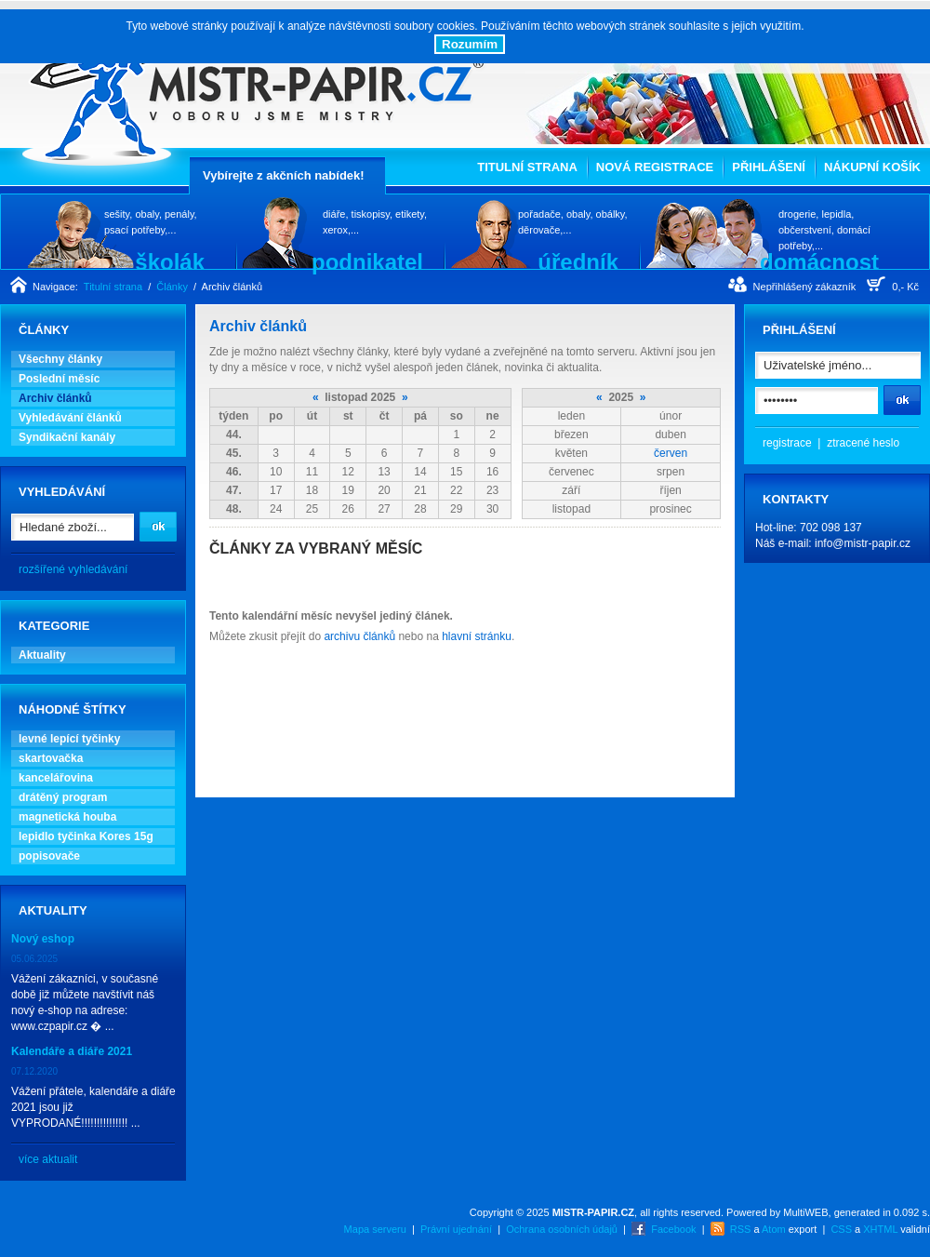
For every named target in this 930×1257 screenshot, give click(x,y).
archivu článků (359, 636)
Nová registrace (654, 167)
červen (670, 453)
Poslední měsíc (59, 378)
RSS (740, 1229)
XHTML (880, 1229)
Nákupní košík (872, 167)
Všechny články (60, 359)
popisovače (49, 856)
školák (170, 261)
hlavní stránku (477, 636)
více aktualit (48, 1159)
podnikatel (367, 261)
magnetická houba (67, 816)
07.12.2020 (34, 1071)
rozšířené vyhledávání (73, 569)
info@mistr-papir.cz (862, 543)
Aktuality (42, 655)
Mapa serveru (375, 1229)
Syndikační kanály (67, 437)
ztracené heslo (863, 442)
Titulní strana (527, 167)
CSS (841, 1229)
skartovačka (51, 758)
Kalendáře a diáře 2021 (71, 1051)
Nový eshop (42, 938)
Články (172, 286)
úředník (578, 261)
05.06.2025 (34, 959)
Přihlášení (768, 167)
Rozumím (470, 44)
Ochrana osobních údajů (562, 1229)
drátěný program (63, 797)
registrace (787, 442)
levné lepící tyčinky (69, 738)
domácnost (819, 261)
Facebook (673, 1229)
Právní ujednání (456, 1229)
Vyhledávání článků (70, 417)
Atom (774, 1229)
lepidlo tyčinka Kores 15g (86, 836)
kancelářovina (56, 777)
